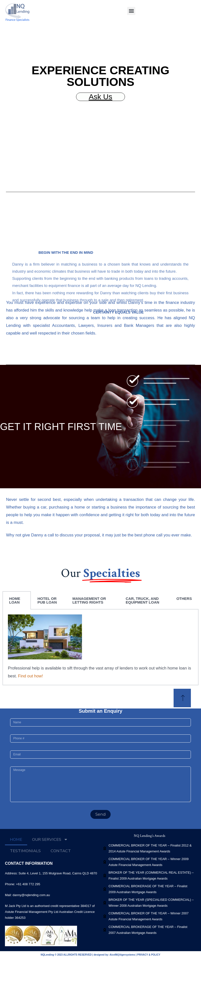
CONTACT (61, 851)
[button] (131, 11)
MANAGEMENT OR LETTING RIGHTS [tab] (89, 600)
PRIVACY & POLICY (149, 954)
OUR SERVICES (50, 839)
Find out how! (30, 676)
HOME (16, 839)
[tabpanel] (100, 647)
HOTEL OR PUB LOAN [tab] (47, 600)
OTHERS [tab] (184, 598)
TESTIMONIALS (25, 851)
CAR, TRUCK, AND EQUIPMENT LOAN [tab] (142, 600)
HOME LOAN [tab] (14, 600)
